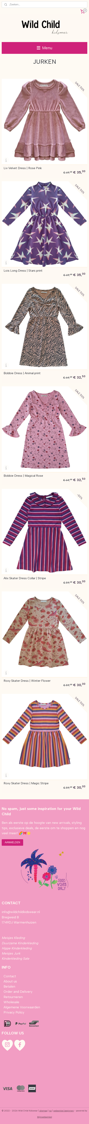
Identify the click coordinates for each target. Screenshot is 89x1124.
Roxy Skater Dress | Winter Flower (27, 680)
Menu (44, 47)
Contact (10, 976)
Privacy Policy (14, 1012)
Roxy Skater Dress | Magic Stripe (26, 783)
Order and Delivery (18, 992)
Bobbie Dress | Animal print (22, 373)
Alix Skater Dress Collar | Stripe (25, 578)
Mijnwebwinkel (44, 1117)
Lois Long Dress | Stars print (23, 270)
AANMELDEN (12, 842)
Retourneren (13, 997)
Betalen (9, 986)
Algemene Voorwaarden (22, 1007)
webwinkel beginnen (63, 1111)
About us (10, 981)
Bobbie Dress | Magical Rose (23, 475)
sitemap (43, 1111)
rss (50, 1111)
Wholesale (11, 1002)
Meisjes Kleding (13, 938)
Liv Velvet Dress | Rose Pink (23, 168)
